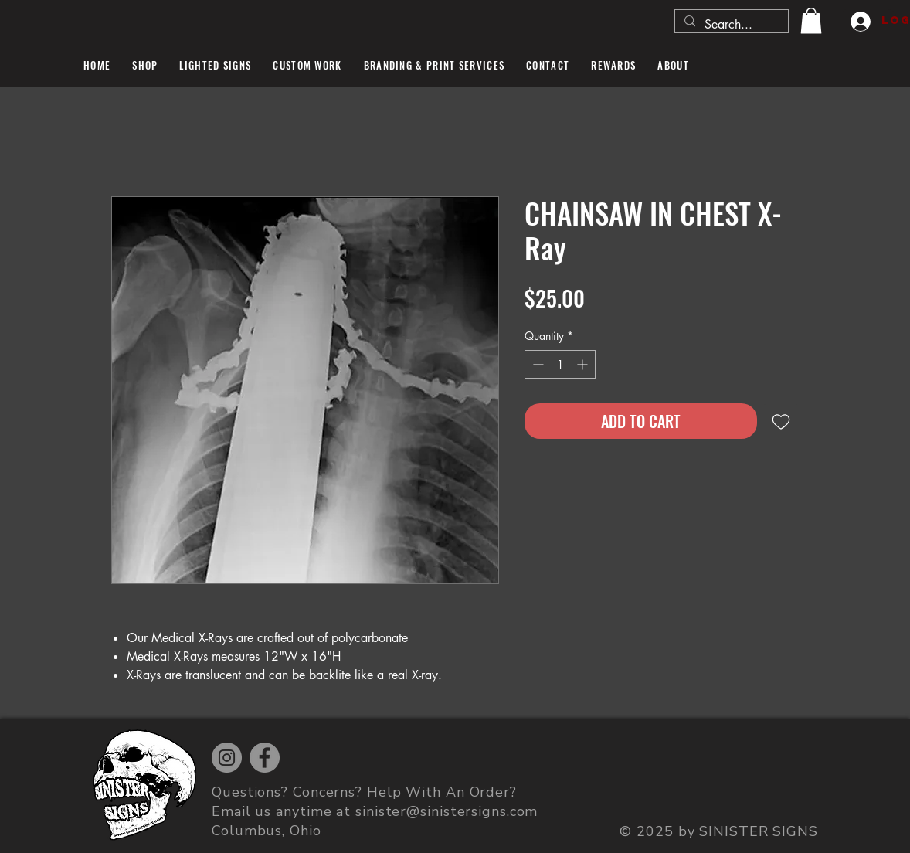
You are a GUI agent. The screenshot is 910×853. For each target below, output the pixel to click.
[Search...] (730, 24)
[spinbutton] (560, 364)
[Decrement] (536, 364)
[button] (811, 20)
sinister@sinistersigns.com (446, 811)
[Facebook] (265, 758)
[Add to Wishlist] (781, 421)
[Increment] (583, 364)
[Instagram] (227, 758)
